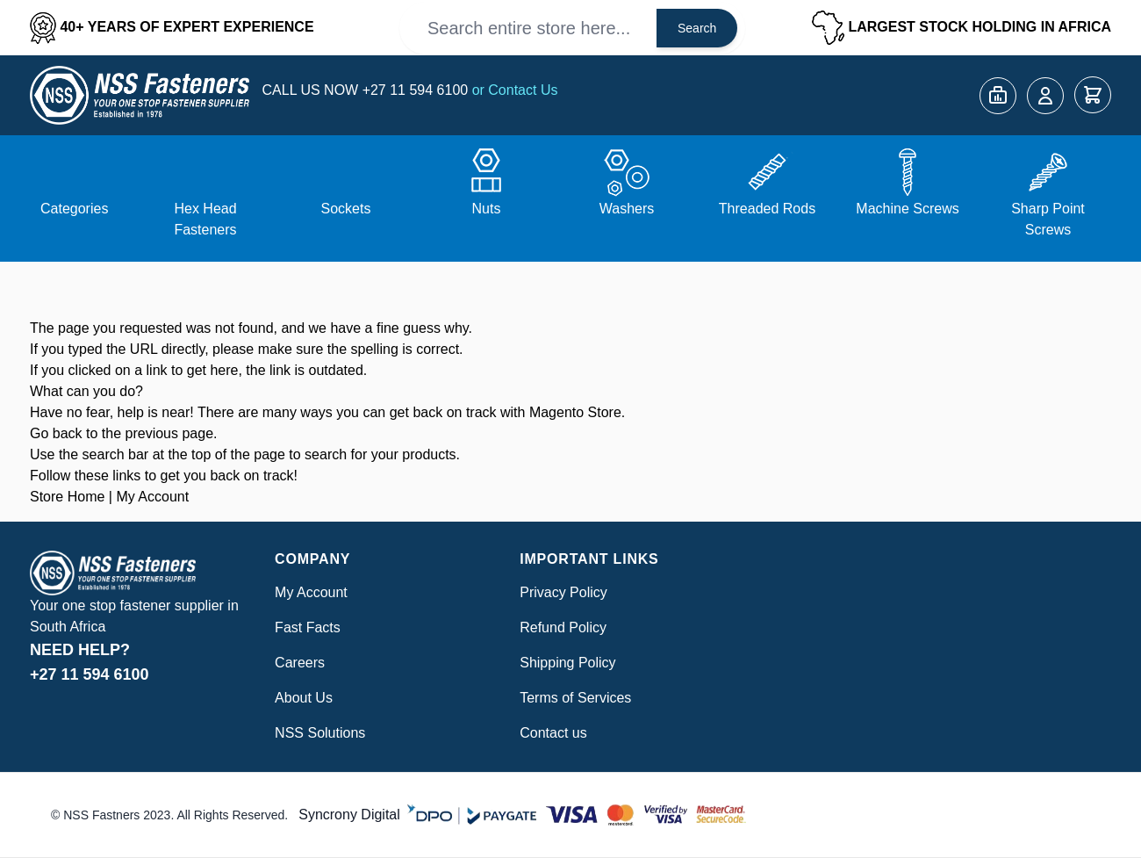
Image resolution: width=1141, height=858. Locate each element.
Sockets (346, 208)
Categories (74, 208)
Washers (627, 208)
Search (697, 28)
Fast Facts (308, 627)
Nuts (486, 208)
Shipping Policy (567, 662)
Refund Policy (563, 627)
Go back (56, 433)
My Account (152, 496)
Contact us (553, 732)
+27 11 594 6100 (417, 90)
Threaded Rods (767, 208)
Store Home (67, 496)
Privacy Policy (563, 592)
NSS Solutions (320, 732)
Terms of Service (572, 697)
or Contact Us (515, 90)
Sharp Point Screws (1048, 219)
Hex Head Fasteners (205, 219)
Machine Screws (907, 208)
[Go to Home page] (139, 95)
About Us (304, 697)
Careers (300, 662)
